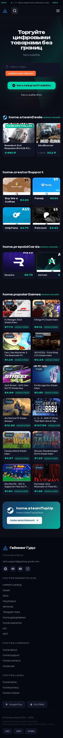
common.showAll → (50, 246)
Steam (6, 590)
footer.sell (9, 666)
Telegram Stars (11, 611)
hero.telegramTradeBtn (31, 85)
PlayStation (9, 601)
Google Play (14, 704)
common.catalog (12, 584)
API (5, 628)
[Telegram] (5, 569)
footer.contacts (12, 660)
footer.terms (10, 682)
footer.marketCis (12, 622)
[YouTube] (20, 569)
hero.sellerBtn (31, 95)
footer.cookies (11, 692)
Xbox (6, 595)
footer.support (11, 655)
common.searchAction (20, 73)
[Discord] (13, 569)
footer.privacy (11, 687)
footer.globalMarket (14, 617)
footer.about (10, 649)
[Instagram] (28, 569)
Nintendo (8, 606)
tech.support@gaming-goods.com (21, 561)
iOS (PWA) (37, 704)
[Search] (14, 10)
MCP (5, 633)
